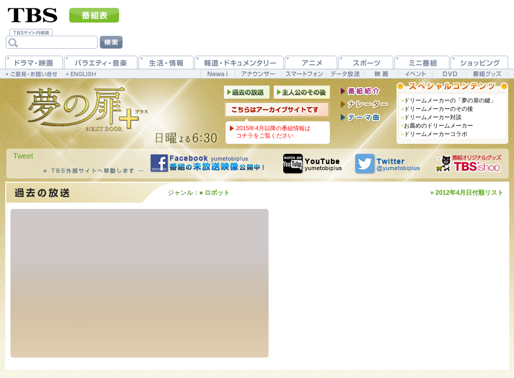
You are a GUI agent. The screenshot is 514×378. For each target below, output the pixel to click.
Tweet (23, 156)
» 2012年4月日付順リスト (467, 192)
